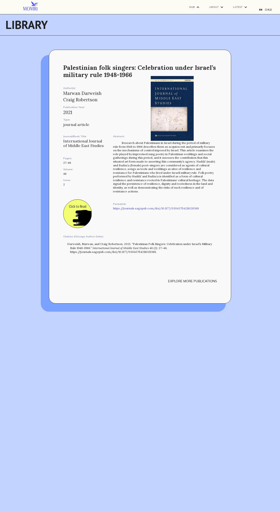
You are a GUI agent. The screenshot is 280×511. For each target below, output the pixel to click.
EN (260, 10)
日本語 (268, 10)
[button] (194, 7)
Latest (238, 7)
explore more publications (192, 281)
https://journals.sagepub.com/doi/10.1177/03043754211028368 (156, 208)
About (214, 7)
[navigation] (31, 6)
